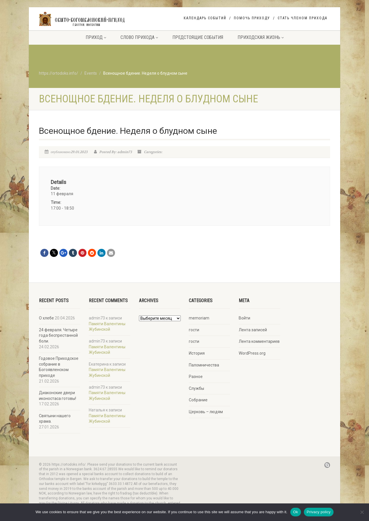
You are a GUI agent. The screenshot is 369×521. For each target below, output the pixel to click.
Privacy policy (319, 512)
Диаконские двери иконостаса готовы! (57, 395)
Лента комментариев (259, 341)
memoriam (199, 318)
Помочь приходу (252, 18)
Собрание (198, 400)
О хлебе (46, 318)
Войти (244, 318)
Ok (295, 512)
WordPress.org (252, 353)
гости (194, 330)
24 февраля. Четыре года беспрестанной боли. (58, 335)
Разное (196, 376)
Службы (196, 388)
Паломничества (204, 365)
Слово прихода (139, 37)
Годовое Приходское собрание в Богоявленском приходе (58, 367)
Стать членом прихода (302, 18)
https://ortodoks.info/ (58, 73)
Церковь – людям (206, 411)
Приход (96, 37)
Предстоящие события (197, 37)
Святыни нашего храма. (55, 418)
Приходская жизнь (261, 37)
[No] (362, 512)
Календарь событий (205, 18)
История (197, 353)
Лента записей (253, 330)
